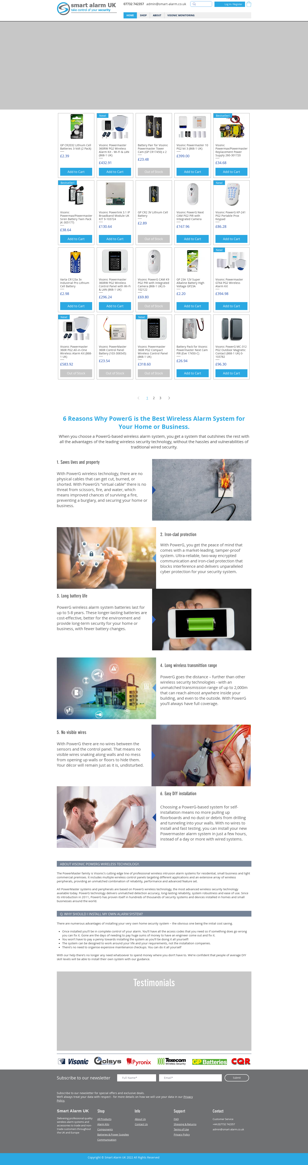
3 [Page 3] (160, 398)
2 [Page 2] (154, 398)
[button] (248, 4)
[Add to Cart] (76, 172)
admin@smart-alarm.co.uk (166, 4)
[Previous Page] (138, 398)
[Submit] (237, 1077)
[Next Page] (169, 398)
